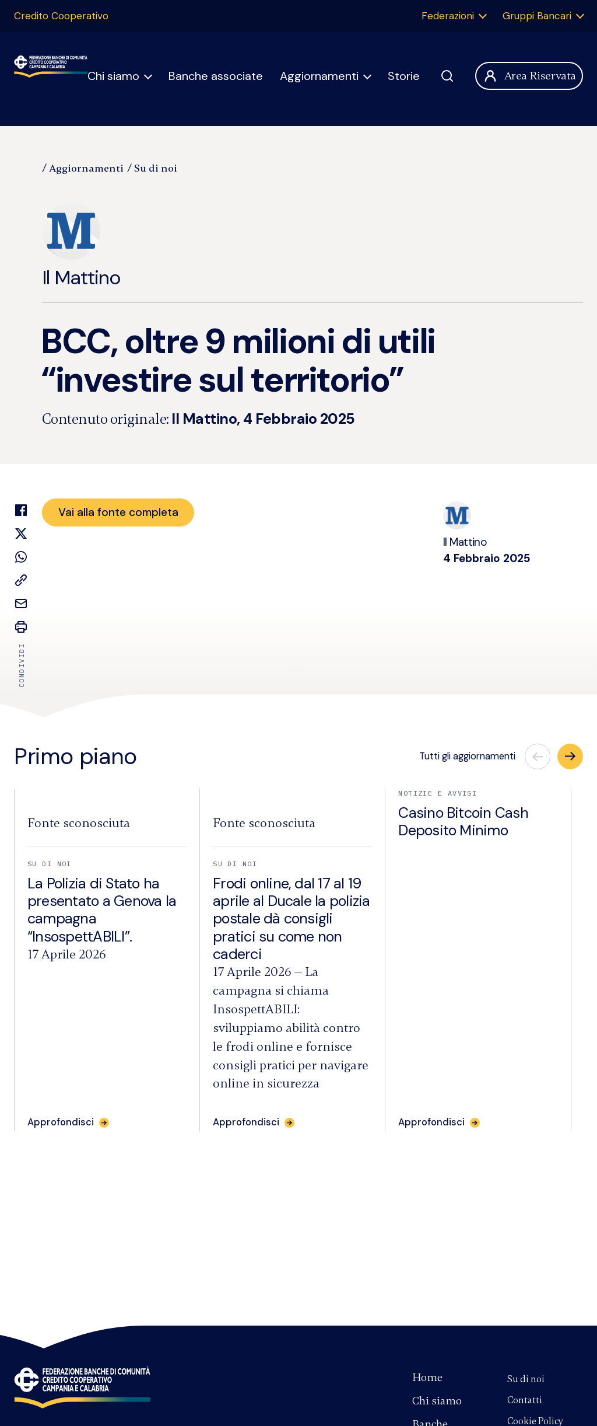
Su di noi (155, 168)
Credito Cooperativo (61, 15)
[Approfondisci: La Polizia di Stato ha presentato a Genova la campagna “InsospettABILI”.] (68, 1122)
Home (427, 1378)
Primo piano (75, 756)
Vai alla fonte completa (118, 512)
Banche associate (215, 75)
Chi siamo (113, 75)
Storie (404, 75)
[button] (570, 756)
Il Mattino (81, 245)
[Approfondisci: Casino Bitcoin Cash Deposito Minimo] (439, 1122)
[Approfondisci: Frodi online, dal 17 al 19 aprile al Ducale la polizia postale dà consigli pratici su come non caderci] (253, 1122)
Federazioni (448, 15)
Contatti (524, 1400)
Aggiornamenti (319, 75)
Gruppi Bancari (537, 15)
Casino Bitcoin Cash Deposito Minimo (463, 821)
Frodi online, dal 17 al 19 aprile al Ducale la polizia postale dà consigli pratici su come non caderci (291, 919)
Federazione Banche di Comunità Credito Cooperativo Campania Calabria (50, 76)
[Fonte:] (78, 823)
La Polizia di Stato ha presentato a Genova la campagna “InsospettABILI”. (101, 910)
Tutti (467, 756)
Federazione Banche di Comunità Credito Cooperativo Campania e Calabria (82, 1387)
